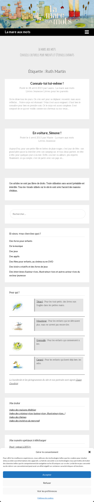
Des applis (14, 256)
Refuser (47, 483)
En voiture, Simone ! (47, 133)
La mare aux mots (17, 32)
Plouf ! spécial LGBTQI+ (20, 447)
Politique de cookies (45, 498)
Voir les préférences (47, 491)
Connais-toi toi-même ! (47, 83)
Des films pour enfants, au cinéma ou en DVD (31, 261)
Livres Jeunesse (34, 91)
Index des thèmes (17, 417)
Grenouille (41, 340)
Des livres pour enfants (20, 241)
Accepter (47, 474)
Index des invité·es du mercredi (24, 420)
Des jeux (13, 251)
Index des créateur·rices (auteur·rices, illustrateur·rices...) (37, 413)
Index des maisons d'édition (22, 409)
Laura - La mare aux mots (61, 88)
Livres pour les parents (55, 91)
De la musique (16, 246)
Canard (39, 359)
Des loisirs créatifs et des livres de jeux (28, 266)
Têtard (39, 301)
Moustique (41, 321)
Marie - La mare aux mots (60, 137)
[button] (89, 452)
